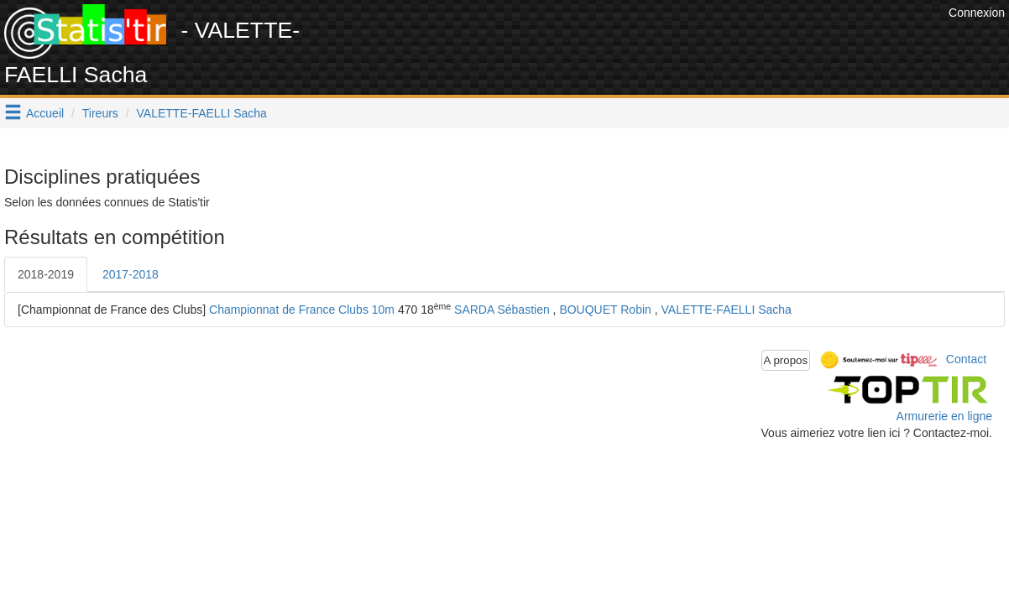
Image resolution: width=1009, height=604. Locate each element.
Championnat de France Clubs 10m (302, 309)
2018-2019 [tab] (46, 274)
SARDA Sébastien (502, 309)
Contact (966, 359)
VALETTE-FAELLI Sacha (202, 113)
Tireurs (100, 113)
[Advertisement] (638, 42)
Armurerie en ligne (944, 416)
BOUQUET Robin (605, 309)
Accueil (45, 113)
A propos (786, 360)
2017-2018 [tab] (130, 274)
